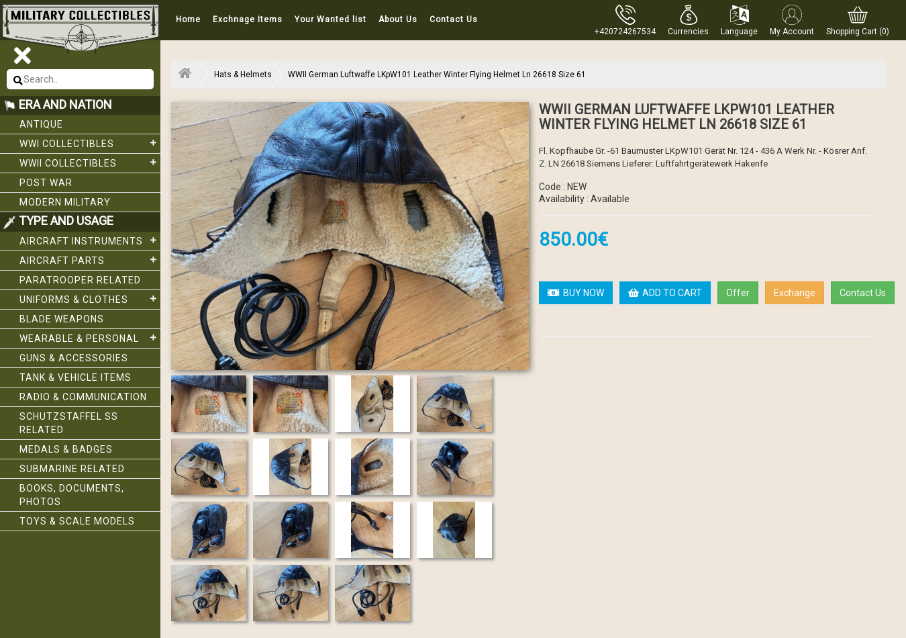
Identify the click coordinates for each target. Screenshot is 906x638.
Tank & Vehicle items (75, 377)
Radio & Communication (83, 397)
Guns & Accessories (73, 358)
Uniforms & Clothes (89, 299)
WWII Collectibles (89, 162)
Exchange (794, 292)
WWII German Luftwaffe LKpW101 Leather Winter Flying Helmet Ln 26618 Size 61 (437, 74)
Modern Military (65, 202)
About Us (398, 19)
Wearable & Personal (89, 338)
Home (188, 19)
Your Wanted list (330, 19)
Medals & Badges (66, 449)
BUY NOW (576, 292)
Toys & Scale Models (77, 521)
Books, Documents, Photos (71, 495)
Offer (738, 292)
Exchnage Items (248, 19)
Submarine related (72, 468)
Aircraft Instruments (89, 240)
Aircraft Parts (89, 260)
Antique (41, 124)
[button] (688, 20)
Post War (45, 182)
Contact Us (454, 19)
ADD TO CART (665, 292)
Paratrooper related (80, 280)
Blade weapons (61, 319)
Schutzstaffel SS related (68, 423)
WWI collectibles (89, 143)
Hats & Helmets (243, 74)
